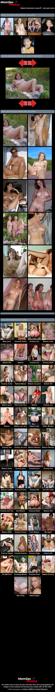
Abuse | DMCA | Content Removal (35, 689)
